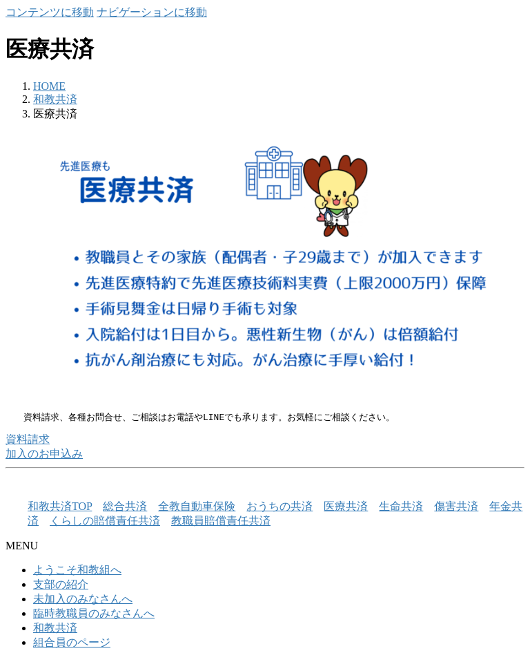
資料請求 (28, 440)
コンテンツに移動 (50, 12)
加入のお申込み (44, 454)
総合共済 (125, 507)
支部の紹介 (60, 585)
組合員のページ (71, 643)
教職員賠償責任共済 (221, 521)
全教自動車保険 (196, 507)
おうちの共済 (279, 507)
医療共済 (346, 507)
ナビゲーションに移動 (152, 12)
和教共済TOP (60, 507)
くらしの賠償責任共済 (105, 521)
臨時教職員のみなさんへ (94, 614)
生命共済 (401, 507)
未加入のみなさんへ (82, 599)
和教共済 (55, 628)
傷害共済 (456, 507)
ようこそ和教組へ (77, 570)
